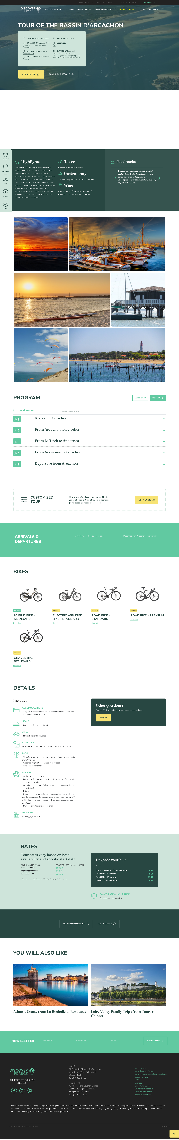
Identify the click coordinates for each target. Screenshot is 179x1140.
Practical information (143, 1091)
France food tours (71, 53)
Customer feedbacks (144, 1088)
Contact (138, 1082)
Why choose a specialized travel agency (152, 1073)
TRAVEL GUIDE (83, 2)
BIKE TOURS (69, 10)
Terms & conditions (143, 1094)
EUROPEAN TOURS (84, 10)
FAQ (103, 717)
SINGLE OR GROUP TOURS (104, 10)
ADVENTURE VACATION (52, 10)
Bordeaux (43, 51)
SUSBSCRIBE (155, 1040)
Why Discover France (144, 1070)
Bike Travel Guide (142, 1085)
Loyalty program (142, 1076)
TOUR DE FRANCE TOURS (128, 10)
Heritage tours (58, 55)
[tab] (70, 411)
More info (17, 623)
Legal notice (165, 1126)
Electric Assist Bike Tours (70, 57)
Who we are (140, 1067)
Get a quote (30, 73)
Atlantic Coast (28, 54)
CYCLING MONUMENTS (150, 10)
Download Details (61, 73)
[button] (115, 177)
